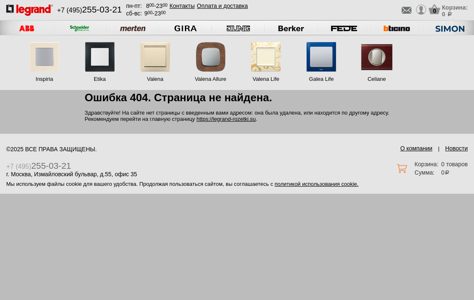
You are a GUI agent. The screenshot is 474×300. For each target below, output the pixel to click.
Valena (155, 79)
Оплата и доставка (222, 5)
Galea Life (321, 79)
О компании (416, 148)
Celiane (376, 79)
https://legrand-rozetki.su (226, 119)
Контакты (182, 5)
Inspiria (44, 79)
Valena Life (265, 79)
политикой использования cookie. (316, 184)
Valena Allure (211, 79)
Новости (456, 148)
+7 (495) (89, 10)
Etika (100, 79)
